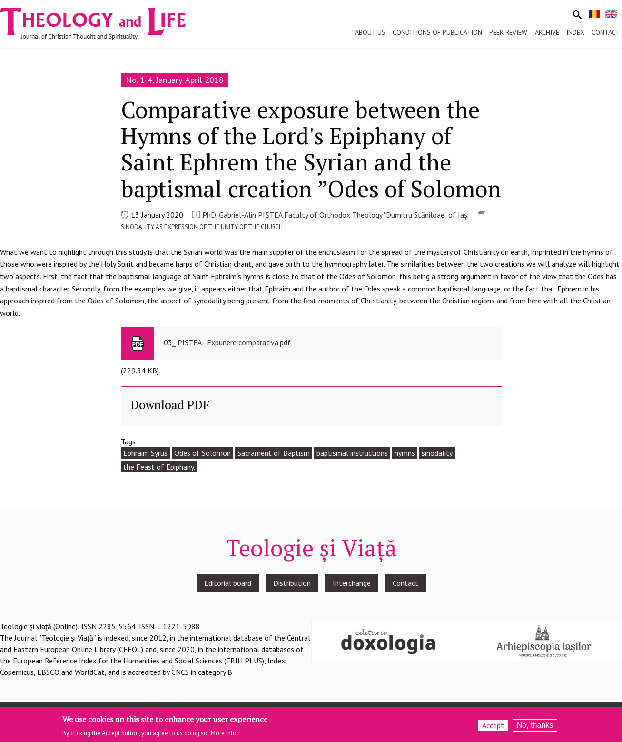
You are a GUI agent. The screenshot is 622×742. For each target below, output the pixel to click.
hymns (405, 453)
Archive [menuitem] (547, 32)
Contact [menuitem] (606, 32)
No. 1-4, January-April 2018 (175, 79)
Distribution (292, 583)
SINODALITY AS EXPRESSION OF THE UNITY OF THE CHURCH (202, 227)
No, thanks (535, 726)
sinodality (437, 453)
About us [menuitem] (370, 32)
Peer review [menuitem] (508, 32)
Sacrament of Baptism (273, 453)
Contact (405, 583)
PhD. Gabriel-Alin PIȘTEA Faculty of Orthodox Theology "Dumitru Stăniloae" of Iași (335, 215)
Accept (493, 726)
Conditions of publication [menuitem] (437, 32)
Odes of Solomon (202, 453)
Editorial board (227, 583)
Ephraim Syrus (145, 453)
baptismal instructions (352, 453)
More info (224, 734)
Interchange (352, 583)
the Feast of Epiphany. (159, 466)
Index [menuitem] (575, 32)
